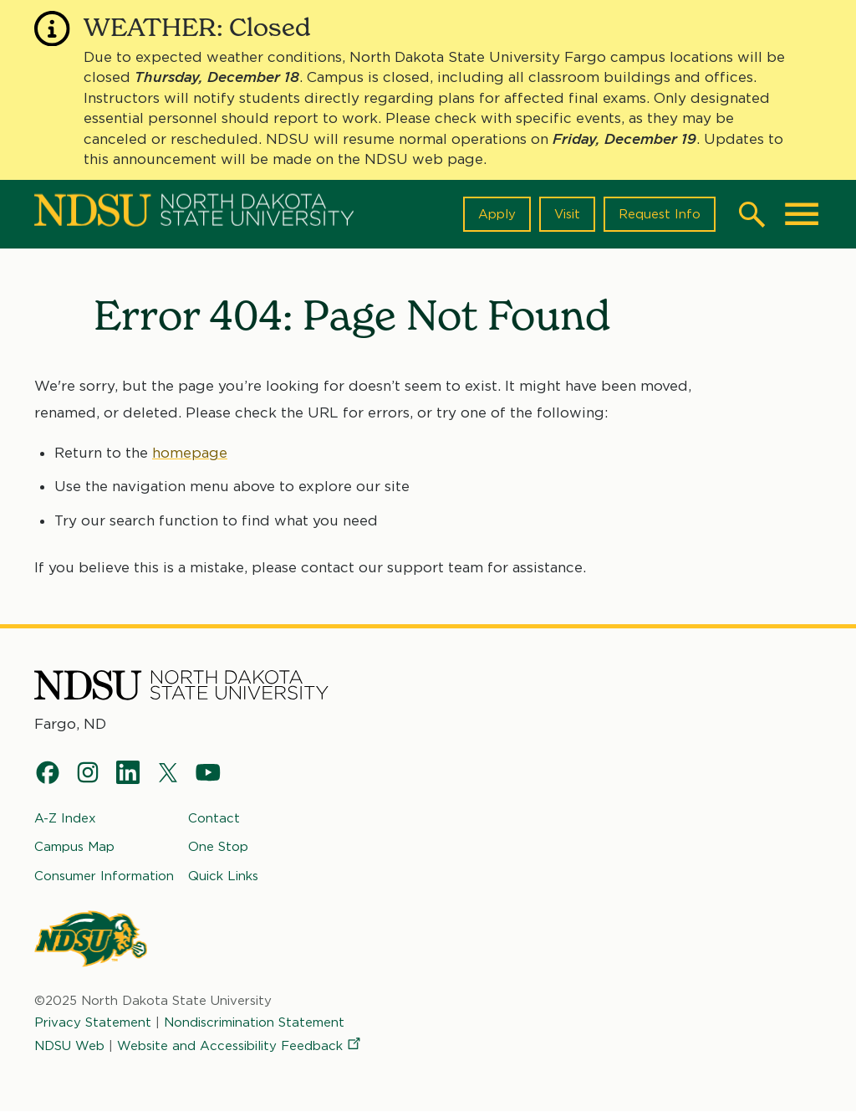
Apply (497, 214)
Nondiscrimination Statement (254, 1022)
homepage (189, 453)
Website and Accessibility (240, 1045)
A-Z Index (65, 818)
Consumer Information (104, 876)
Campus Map (74, 846)
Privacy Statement (92, 1022)
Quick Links (223, 876)
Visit (567, 214)
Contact (214, 818)
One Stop (218, 846)
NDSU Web (69, 1045)
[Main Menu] (802, 214)
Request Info (660, 214)
